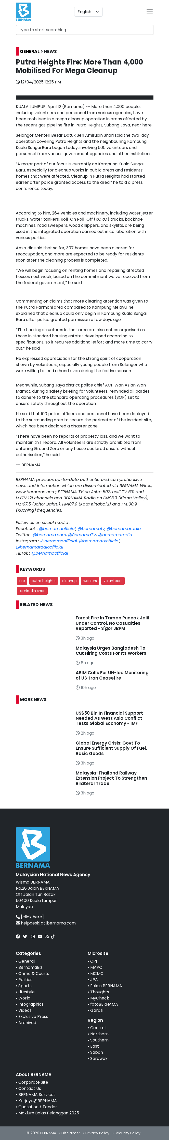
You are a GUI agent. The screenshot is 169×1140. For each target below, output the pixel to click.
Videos (25, 1010)
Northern (99, 1034)
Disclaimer (70, 1133)
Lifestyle (26, 992)
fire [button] (22, 580)
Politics (25, 980)
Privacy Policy (97, 1133)
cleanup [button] (69, 580)
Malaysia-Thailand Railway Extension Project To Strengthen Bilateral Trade (111, 778)
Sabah (96, 1052)
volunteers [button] (112, 580)
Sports (25, 986)
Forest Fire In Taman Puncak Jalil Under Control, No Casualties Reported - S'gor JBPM (112, 623)
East (94, 1046)
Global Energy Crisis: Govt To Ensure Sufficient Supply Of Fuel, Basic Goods (111, 748)
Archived (27, 1023)
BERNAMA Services (37, 1095)
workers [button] (90, 580)
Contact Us (29, 1088)
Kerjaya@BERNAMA (37, 1101)
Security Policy (127, 1133)
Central (98, 1028)
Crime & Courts (33, 973)
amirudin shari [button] (32, 590)
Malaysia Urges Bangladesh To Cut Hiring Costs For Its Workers (111, 650)
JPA (94, 980)
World (24, 998)
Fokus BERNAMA (106, 986)
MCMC (96, 973)
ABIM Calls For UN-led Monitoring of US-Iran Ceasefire (112, 675)
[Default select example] (88, 12)
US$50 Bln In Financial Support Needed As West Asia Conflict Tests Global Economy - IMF (109, 718)
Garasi (96, 1010)
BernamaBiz (30, 967)
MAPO (96, 967)
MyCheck (99, 998)
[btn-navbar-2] (149, 12)
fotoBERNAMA (104, 1004)
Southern (99, 1040)
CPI (93, 961)
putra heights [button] (44, 580)
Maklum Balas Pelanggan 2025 (48, 1113)
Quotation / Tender (37, 1107)
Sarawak (99, 1058)
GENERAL (30, 51)
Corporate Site (33, 1082)
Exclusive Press (33, 1016)
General (26, 961)
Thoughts (99, 992)
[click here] (32, 917)
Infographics (31, 1004)
